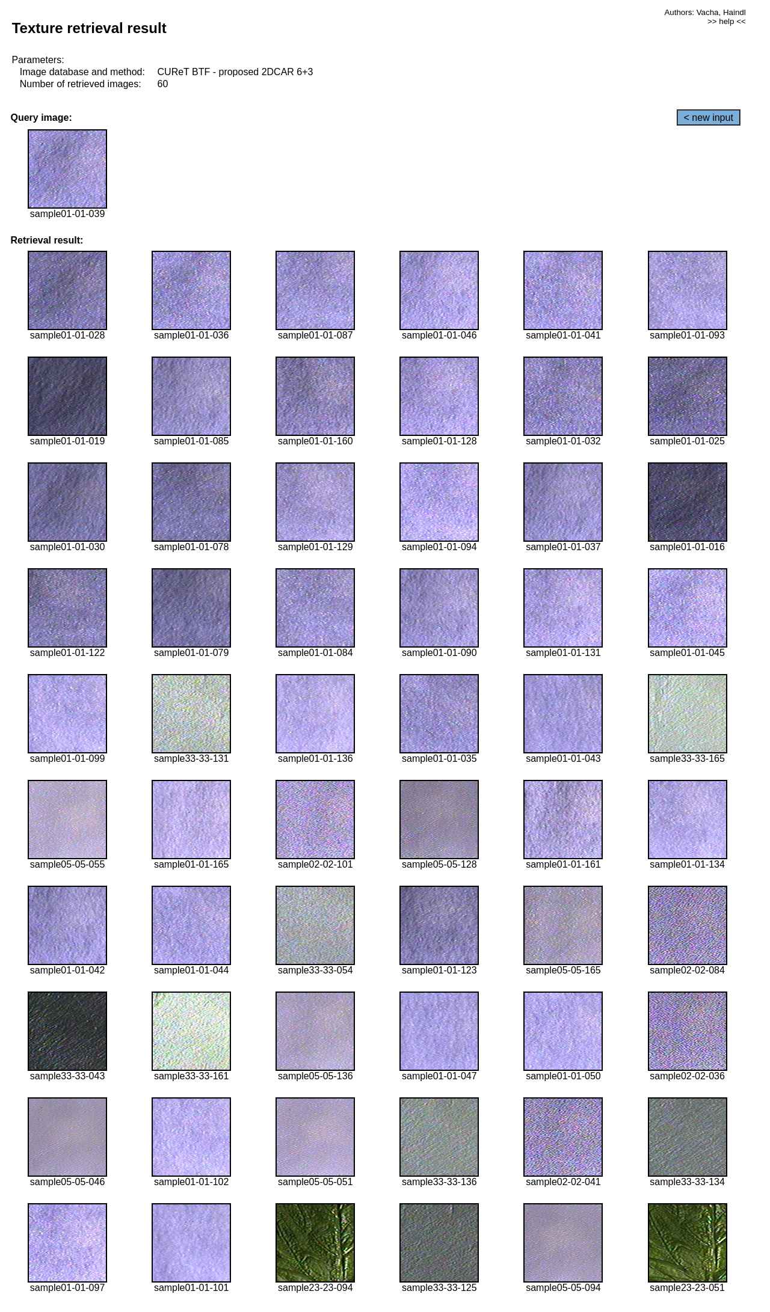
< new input (708, 117)
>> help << (726, 21)
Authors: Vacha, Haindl (704, 12)
